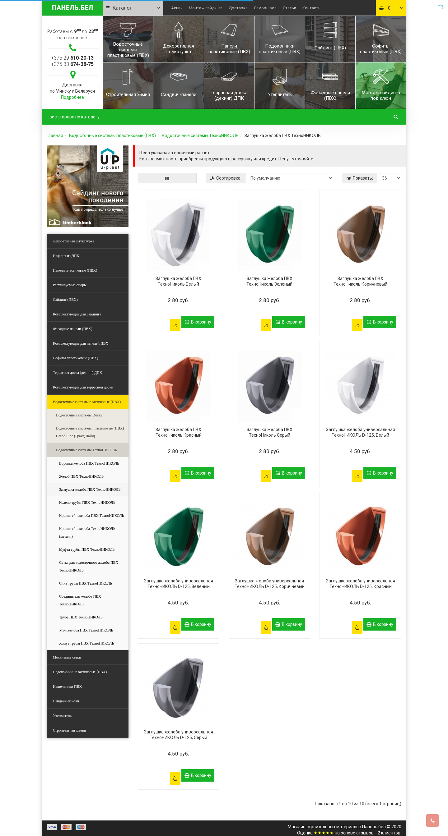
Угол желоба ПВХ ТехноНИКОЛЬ (86, 630)
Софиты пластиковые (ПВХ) (75, 358)
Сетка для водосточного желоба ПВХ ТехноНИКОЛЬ (88, 566)
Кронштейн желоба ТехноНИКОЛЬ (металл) (87, 532)
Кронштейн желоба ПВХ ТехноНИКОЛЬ (91, 515)
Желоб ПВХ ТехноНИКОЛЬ (81, 476)
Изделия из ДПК (66, 256)
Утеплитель (62, 716)
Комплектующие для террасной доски (83, 387)
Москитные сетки (67, 657)
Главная (55, 135)
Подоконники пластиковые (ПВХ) (80, 672)
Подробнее (72, 97)
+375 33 (72, 64)
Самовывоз (265, 8)
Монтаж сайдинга (205, 8)
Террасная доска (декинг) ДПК (77, 372)
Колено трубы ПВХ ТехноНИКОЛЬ (87, 502)
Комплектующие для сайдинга (77, 314)
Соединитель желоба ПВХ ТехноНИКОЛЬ (80, 600)
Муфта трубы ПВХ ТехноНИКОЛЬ (86, 549)
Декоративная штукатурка (73, 241)
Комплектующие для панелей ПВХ (80, 343)
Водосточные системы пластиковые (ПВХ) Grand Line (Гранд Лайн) (90, 432)
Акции (177, 8)
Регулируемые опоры (69, 285)
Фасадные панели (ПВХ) (72, 329)
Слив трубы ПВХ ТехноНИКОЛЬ (85, 583)
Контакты (311, 8)
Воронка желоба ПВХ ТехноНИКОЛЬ (89, 463)
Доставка (238, 8)
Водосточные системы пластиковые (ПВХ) (112, 135)
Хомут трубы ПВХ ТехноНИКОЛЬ (86, 643)
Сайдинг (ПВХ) (65, 299)
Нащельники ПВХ (67, 686)
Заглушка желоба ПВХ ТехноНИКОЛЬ (89, 489)
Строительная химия (69, 730)
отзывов (365, 820)
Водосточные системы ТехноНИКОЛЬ (200, 135)
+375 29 (72, 58)
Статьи (289, 8)
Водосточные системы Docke (79, 415)
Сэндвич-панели (66, 701)
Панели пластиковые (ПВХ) (75, 270)
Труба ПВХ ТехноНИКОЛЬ (81, 617)
